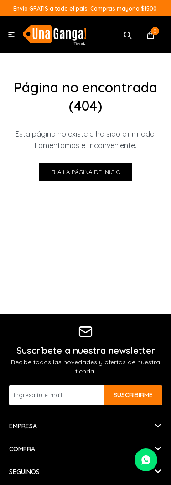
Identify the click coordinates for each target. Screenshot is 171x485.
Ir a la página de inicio (85, 172)
